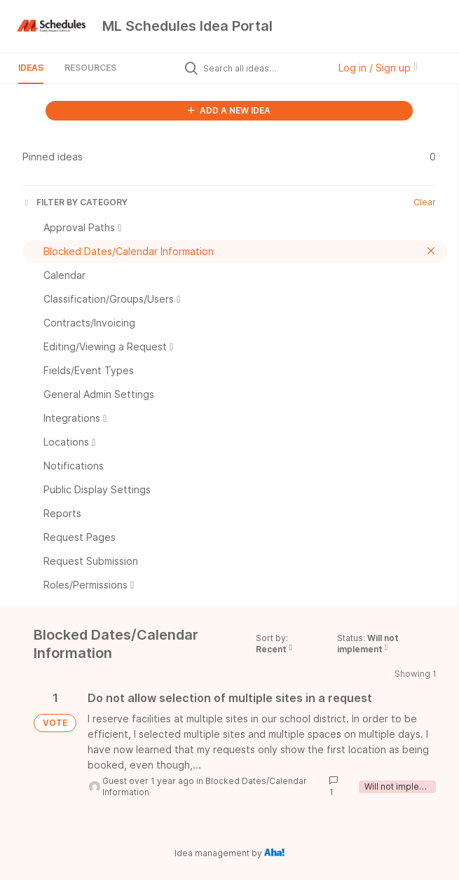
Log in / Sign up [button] (377, 68)
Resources (90, 67)
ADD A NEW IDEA (229, 110)
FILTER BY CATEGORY (75, 202)
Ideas (30, 67)
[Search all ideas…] (263, 68)
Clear (424, 202)
